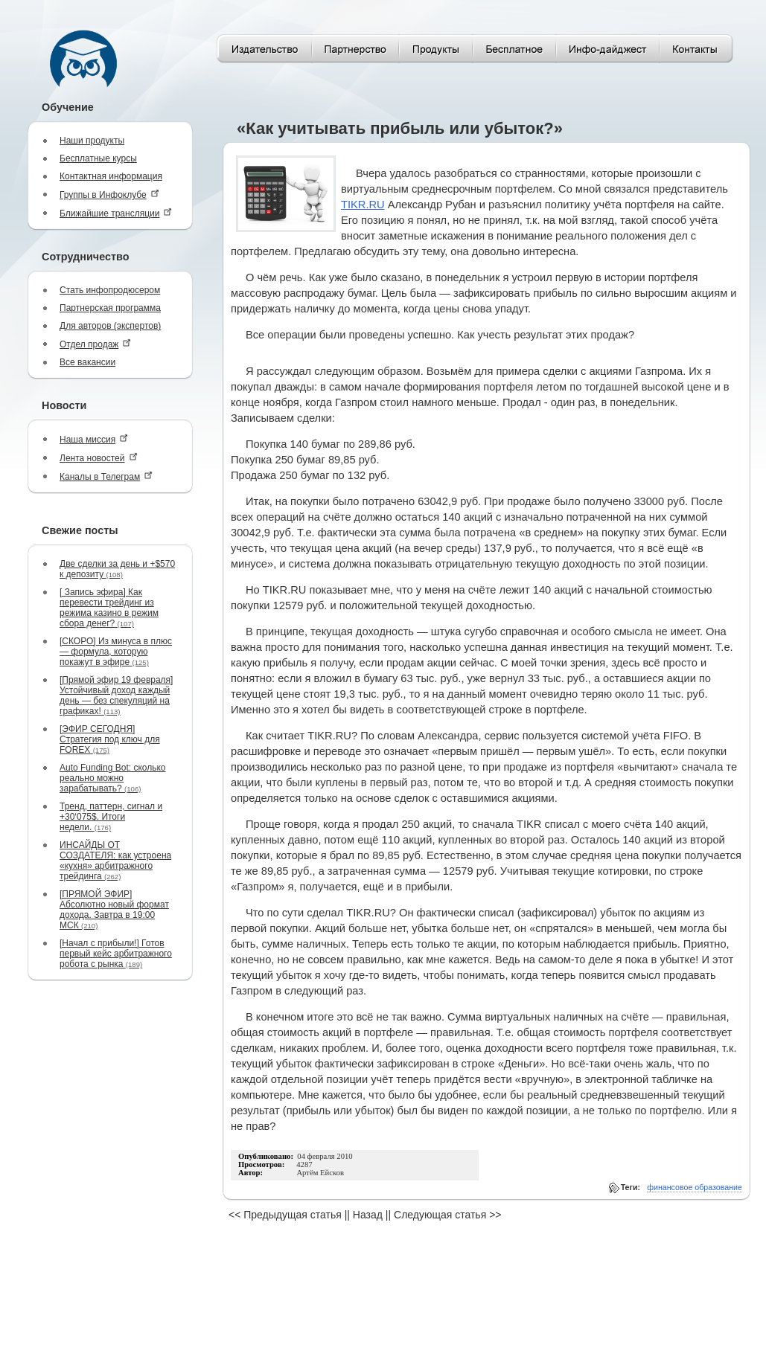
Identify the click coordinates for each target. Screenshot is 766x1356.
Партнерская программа (110, 308)
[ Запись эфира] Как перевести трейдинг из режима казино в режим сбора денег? (109, 608)
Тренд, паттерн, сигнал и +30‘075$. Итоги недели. (111, 816)
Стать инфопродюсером (110, 290)
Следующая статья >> (447, 1215)
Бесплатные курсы (98, 158)
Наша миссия (94, 439)
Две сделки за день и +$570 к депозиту (117, 569)
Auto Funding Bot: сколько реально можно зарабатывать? (113, 778)
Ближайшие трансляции (116, 213)
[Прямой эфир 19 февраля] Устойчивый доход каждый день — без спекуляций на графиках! (116, 695)
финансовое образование (694, 1187)
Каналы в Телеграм (106, 476)
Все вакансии (87, 362)
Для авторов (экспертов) (110, 326)
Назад (368, 1215)
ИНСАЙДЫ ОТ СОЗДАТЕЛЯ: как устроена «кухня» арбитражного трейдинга (115, 860)
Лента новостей (99, 457)
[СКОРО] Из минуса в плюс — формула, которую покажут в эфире (116, 651)
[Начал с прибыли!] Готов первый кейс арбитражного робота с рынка (116, 953)
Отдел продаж (95, 344)
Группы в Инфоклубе (109, 194)
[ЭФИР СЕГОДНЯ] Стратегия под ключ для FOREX (110, 739)
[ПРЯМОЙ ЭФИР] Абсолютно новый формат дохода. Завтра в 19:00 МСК (114, 910)
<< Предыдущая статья (285, 1215)
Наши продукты (92, 140)
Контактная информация (111, 176)
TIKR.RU (363, 205)
